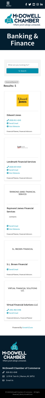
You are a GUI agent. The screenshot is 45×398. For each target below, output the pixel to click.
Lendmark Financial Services (21, 161)
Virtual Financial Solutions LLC (22, 304)
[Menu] (8, 4)
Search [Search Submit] (22, 71)
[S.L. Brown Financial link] (22, 249)
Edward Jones (14, 115)
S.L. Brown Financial (17, 264)
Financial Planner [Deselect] (12, 82)
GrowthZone (27, 327)
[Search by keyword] (22, 65)
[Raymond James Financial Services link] (22, 193)
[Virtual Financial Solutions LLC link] (22, 289)
